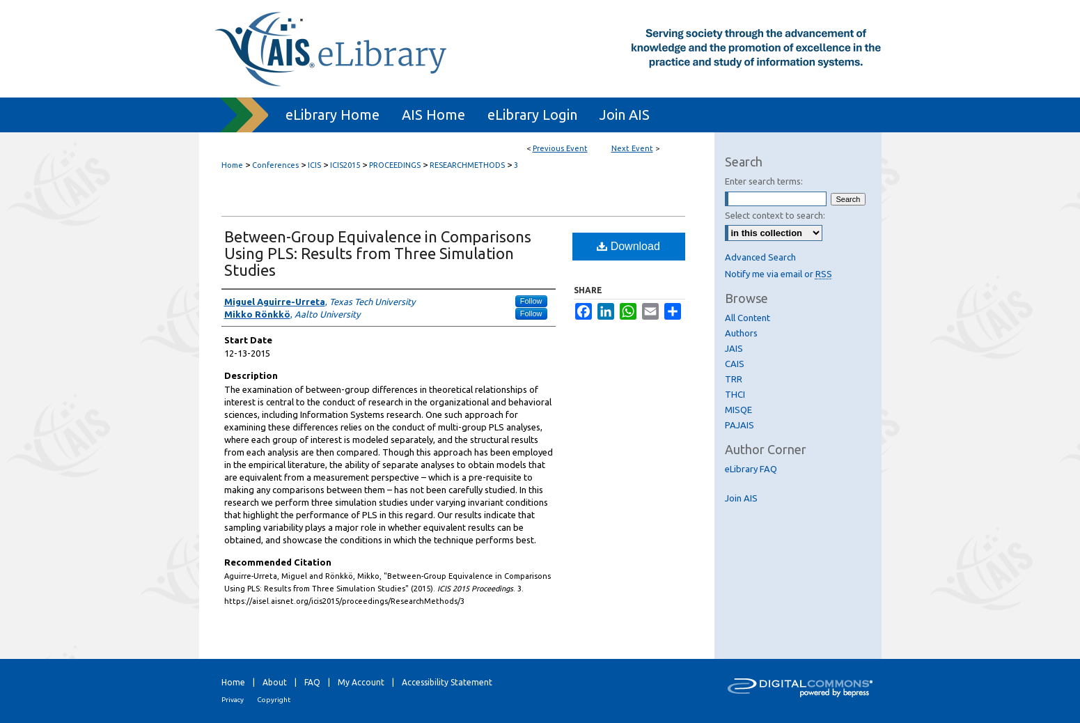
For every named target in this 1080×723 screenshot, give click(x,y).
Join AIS (741, 498)
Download (628, 246)
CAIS (734, 363)
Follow (531, 301)
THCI (735, 394)
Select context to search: (775, 215)
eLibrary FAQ (751, 469)
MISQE (738, 409)
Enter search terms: (764, 181)
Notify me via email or (778, 274)
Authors (741, 333)
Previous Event (560, 148)
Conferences (276, 165)
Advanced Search (760, 257)
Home (232, 165)
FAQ (312, 682)
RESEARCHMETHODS (468, 165)
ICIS (315, 165)
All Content (747, 317)
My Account (361, 682)
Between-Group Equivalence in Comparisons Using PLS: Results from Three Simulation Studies (377, 253)
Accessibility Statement (447, 682)
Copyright (273, 699)
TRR (733, 379)
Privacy (232, 699)
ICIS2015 (346, 165)
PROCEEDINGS (396, 165)
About (275, 682)
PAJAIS (739, 425)
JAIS (734, 348)
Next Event (632, 148)
